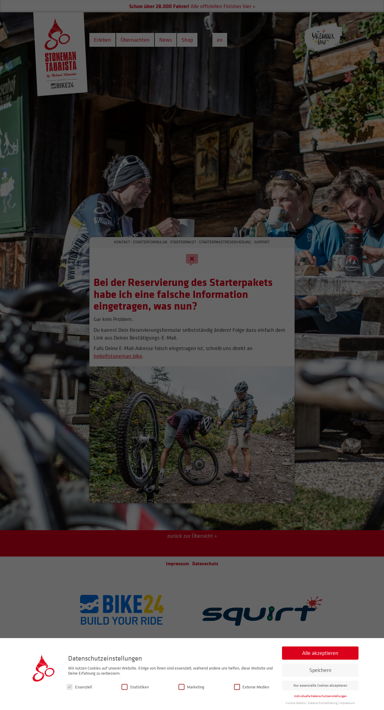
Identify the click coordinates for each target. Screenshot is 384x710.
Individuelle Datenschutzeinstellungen (320, 702)
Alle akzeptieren (320, 658)
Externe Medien (251, 693)
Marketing (191, 693)
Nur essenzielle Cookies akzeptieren (320, 691)
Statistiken (135, 693)
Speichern (320, 676)
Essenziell (79, 693)
